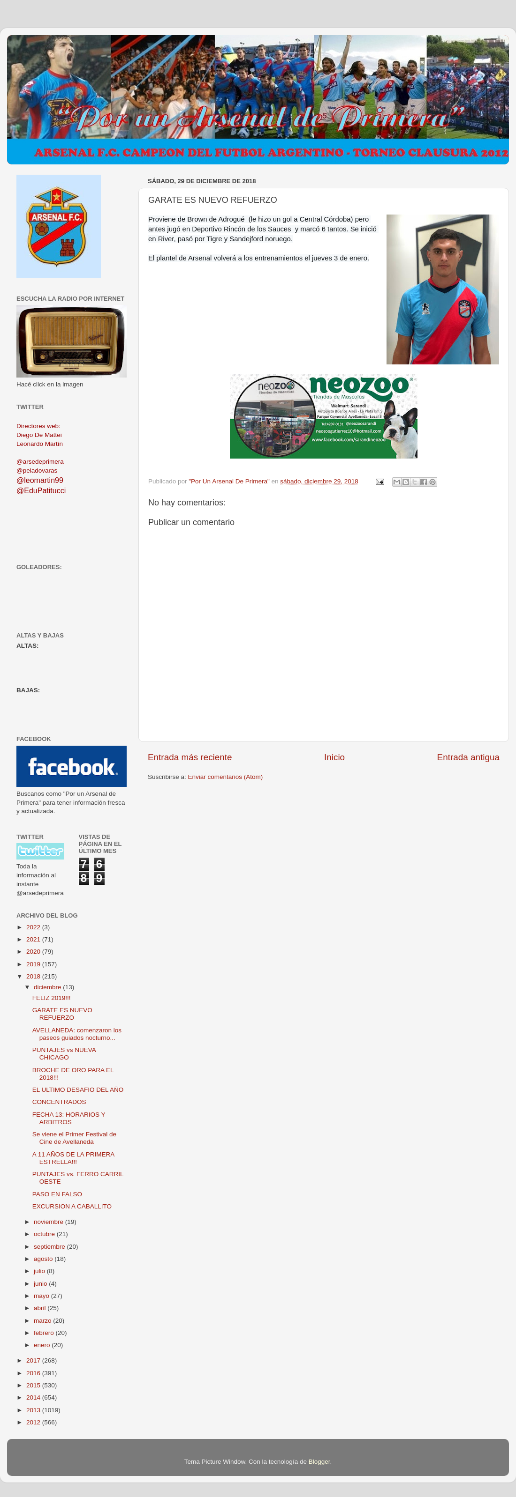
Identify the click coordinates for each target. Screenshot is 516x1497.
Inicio (334, 757)
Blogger (319, 1461)
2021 (34, 939)
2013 (34, 1410)
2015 (34, 1385)
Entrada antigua (468, 757)
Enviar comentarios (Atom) (225, 776)
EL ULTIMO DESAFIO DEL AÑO (78, 1089)
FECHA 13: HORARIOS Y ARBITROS (69, 1118)
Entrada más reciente (190, 757)
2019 (34, 964)
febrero (45, 1332)
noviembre (49, 1221)
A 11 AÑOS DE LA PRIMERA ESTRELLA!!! (73, 1158)
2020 (34, 951)
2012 (34, 1422)
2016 (34, 1373)
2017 (34, 1360)
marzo (43, 1320)
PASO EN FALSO (57, 1194)
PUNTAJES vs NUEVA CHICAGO (64, 1053)
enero (43, 1345)
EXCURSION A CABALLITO (72, 1206)
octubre (45, 1234)
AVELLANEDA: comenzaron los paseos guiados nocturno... (76, 1034)
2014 (34, 1397)
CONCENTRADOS (59, 1101)
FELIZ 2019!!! (51, 997)
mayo (42, 1295)
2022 (34, 927)
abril (40, 1308)
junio (41, 1283)
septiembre (50, 1246)
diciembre (48, 987)
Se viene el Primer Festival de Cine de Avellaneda (74, 1138)
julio (40, 1271)
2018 (34, 976)
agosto (44, 1258)
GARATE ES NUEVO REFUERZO (62, 1014)
